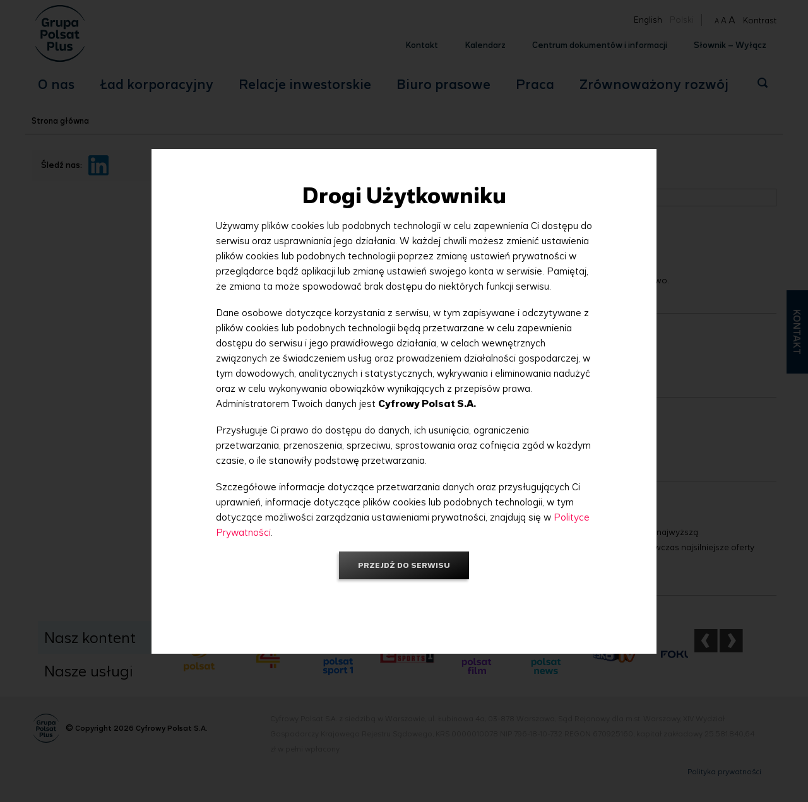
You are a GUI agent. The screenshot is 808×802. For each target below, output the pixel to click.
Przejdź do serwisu (404, 565)
